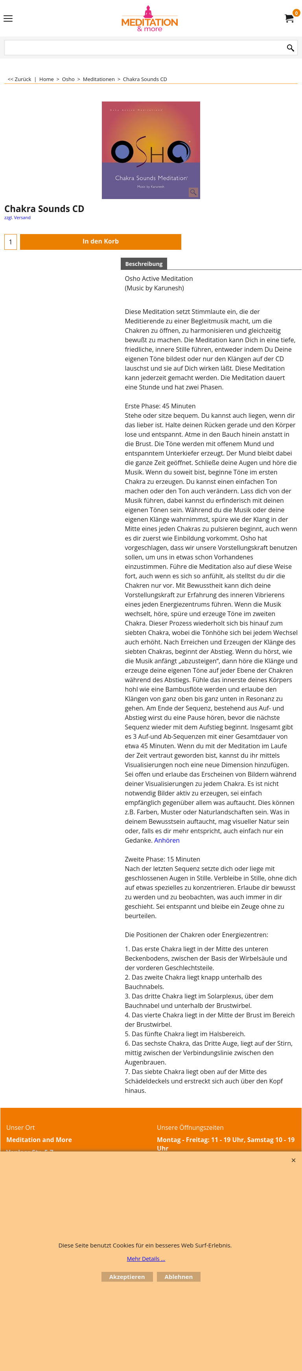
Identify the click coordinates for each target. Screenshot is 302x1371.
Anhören (167, 840)
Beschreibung (143, 264)
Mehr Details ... (146, 1258)
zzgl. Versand (17, 217)
